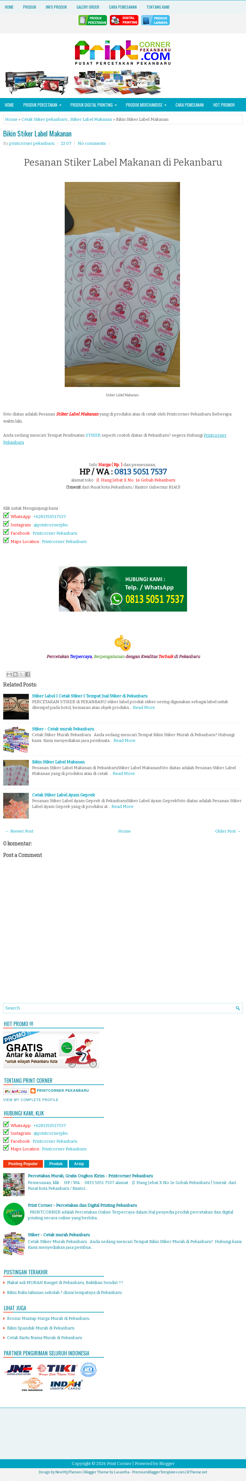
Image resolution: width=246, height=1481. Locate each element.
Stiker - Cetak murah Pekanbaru (63, 729)
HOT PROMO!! (224, 105)
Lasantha (121, 1472)
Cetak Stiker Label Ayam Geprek (63, 795)
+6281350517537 (50, 516)
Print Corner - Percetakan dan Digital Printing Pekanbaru (82, 1205)
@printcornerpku (51, 524)
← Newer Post (19, 831)
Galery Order (88, 7)
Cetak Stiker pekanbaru (44, 119)
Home (9, 7)
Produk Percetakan (44, 103)
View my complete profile (31, 1100)
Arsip (79, 1164)
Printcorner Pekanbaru (55, 533)
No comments (92, 143)
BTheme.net (197, 1472)
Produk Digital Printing (95, 103)
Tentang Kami (157, 7)
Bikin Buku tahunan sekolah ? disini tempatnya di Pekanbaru (64, 1292)
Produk (29, 7)
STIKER (93, 435)
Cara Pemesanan (123, 7)
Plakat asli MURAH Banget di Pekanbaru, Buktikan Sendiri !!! (65, 1282)
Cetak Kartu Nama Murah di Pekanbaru (44, 1337)
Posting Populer (23, 1164)
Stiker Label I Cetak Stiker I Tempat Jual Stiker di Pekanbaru (89, 696)
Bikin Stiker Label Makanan (37, 133)
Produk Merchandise (148, 103)
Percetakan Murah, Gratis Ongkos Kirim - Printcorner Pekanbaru (90, 1175)
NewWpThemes (68, 1472)
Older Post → (228, 831)
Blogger (167, 1463)
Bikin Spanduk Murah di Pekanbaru (40, 1328)
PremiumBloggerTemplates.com (158, 1472)
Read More (144, 707)
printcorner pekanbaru (63, 1090)
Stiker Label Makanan (91, 119)
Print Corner (119, 1463)
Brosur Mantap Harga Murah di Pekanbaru (48, 1318)
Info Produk (56, 7)
